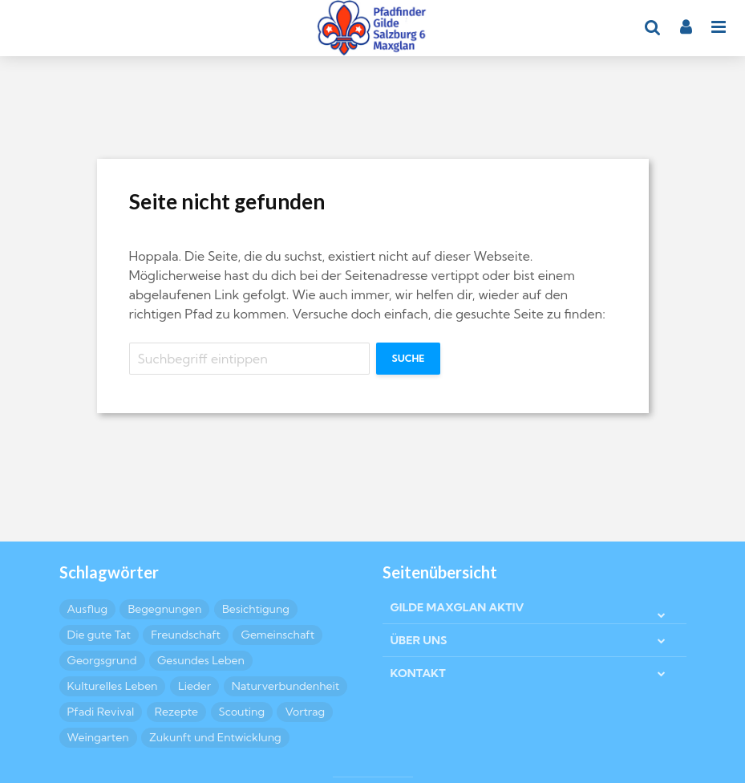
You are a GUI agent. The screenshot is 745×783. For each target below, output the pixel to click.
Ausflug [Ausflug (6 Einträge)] (87, 609)
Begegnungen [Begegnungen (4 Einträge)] (164, 609)
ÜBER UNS (419, 640)
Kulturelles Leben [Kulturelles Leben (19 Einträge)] (112, 686)
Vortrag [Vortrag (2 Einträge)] (305, 711)
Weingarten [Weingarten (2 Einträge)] (98, 737)
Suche (408, 358)
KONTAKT (418, 673)
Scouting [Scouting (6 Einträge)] (242, 711)
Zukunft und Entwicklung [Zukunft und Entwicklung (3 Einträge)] (215, 737)
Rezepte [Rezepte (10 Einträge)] (176, 711)
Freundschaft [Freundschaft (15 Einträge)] (186, 634)
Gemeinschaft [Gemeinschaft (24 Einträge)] (277, 634)
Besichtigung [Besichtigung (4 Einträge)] (255, 609)
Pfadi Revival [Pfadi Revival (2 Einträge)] (101, 711)
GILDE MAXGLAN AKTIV (457, 607)
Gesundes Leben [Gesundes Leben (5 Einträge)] (201, 660)
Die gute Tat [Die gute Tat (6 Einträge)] (99, 634)
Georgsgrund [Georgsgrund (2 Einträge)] (102, 660)
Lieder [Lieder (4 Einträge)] (194, 686)
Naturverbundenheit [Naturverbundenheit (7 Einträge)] (286, 686)
